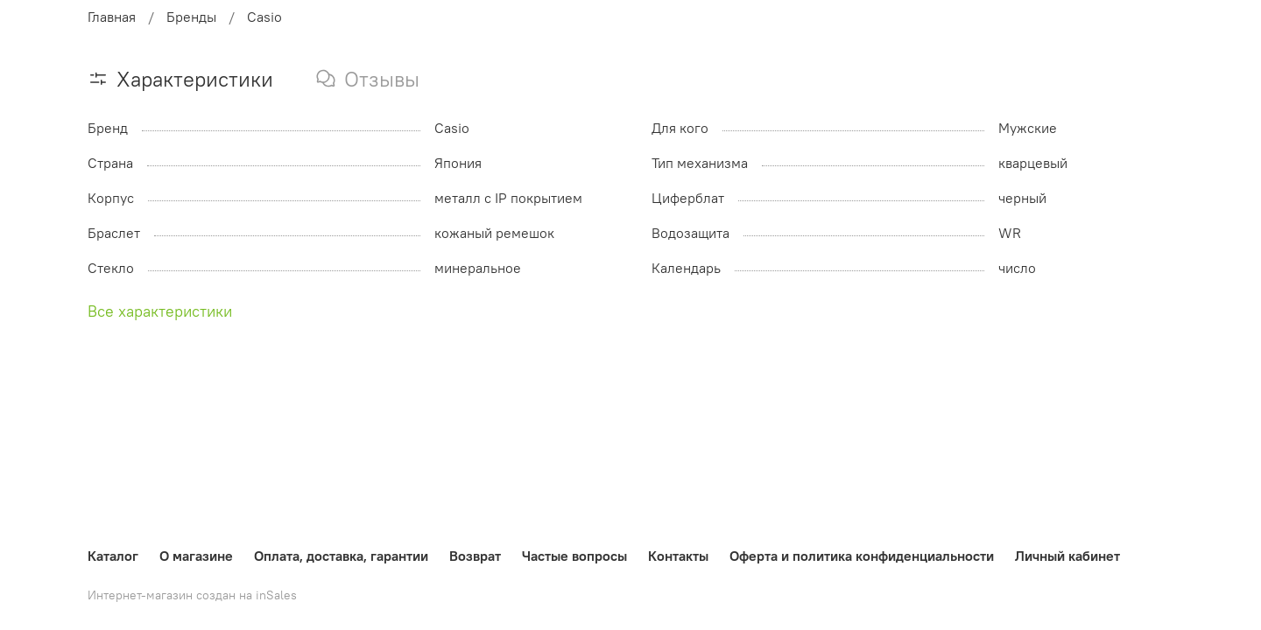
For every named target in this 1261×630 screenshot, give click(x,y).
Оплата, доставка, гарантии (341, 555)
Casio (264, 16)
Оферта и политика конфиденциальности (861, 555)
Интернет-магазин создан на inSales (192, 595)
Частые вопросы (574, 555)
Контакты (678, 555)
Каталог (113, 555)
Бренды (191, 16)
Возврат (475, 555)
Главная (112, 16)
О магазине (196, 555)
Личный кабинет (1067, 555)
